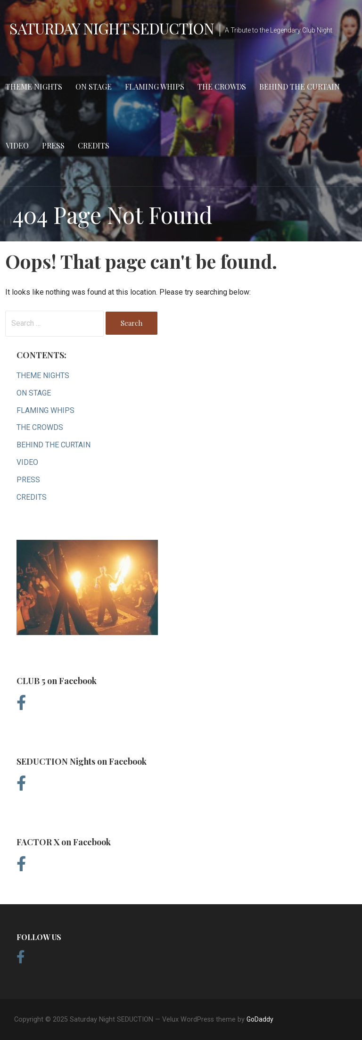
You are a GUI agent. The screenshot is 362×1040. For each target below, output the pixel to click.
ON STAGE (93, 86)
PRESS (53, 145)
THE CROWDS (221, 86)
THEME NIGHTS (34, 86)
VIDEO (17, 145)
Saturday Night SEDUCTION (111, 28)
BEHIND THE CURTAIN (299, 86)
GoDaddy (260, 1019)
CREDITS (93, 145)
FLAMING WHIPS (154, 86)
